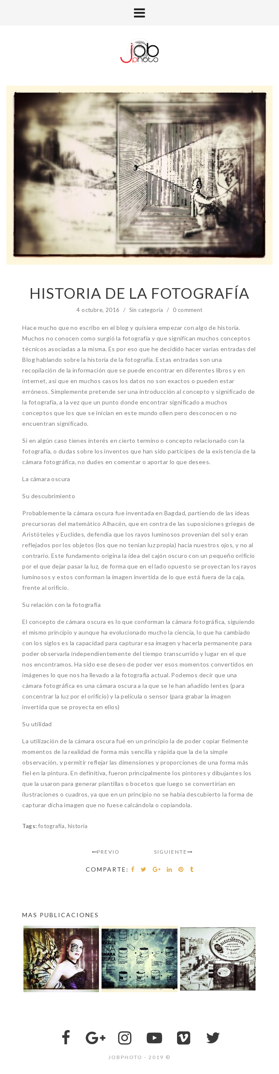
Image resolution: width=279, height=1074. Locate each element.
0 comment (188, 309)
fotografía (51, 826)
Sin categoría (146, 309)
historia (78, 826)
